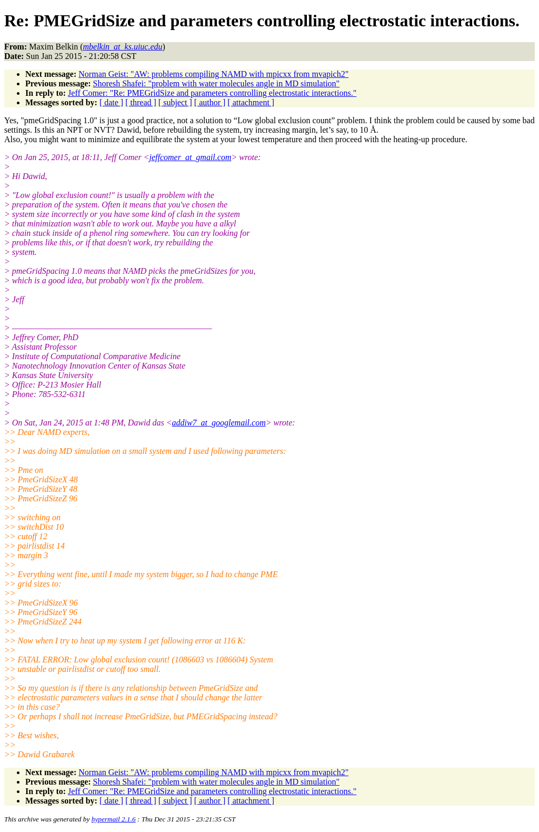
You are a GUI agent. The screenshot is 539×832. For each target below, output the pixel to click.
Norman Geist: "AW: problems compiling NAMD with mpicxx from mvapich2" (213, 74)
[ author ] (210, 102)
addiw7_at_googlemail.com (218, 422)
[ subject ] (175, 102)
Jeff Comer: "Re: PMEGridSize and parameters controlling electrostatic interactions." (212, 92)
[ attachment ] (250, 102)
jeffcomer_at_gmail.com (190, 157)
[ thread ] (140, 102)
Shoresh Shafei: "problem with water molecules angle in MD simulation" (216, 83)
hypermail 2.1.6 (114, 819)
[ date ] (111, 102)
